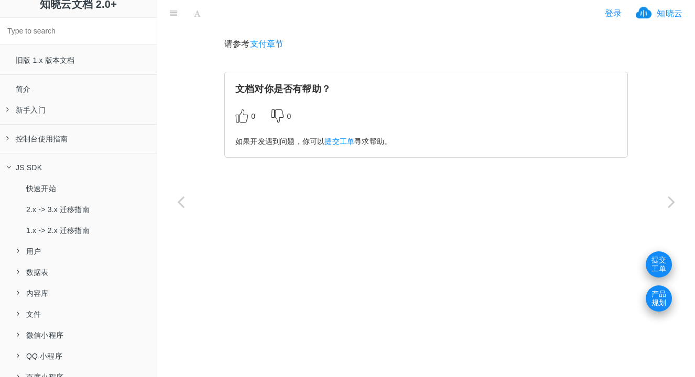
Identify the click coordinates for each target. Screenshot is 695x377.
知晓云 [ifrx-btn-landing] (669, 13)
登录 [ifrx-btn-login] (613, 13)
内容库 (33, 293)
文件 (29, 314)
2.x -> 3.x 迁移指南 (58, 209)
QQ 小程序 (39, 356)
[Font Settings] (197, 13)
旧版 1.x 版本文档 (45, 60)
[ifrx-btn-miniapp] (269, 13)
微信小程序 (40, 335)
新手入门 (26, 110)
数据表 (33, 272)
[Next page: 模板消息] (671, 201)
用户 (29, 251)
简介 (23, 89)
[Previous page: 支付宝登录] (180, 201)
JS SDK (24, 167)
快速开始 (41, 188)
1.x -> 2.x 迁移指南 (58, 230)
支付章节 (267, 43)
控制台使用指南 (37, 139)
